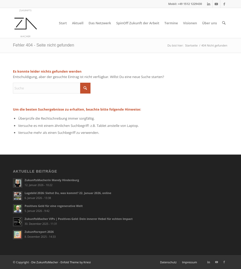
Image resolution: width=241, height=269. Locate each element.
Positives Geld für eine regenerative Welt (54, 206)
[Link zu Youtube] (216, 4)
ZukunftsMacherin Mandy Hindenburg (52, 180)
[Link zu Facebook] (224, 4)
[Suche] (224, 23)
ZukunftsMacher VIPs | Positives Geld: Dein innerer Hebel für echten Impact (79, 219)
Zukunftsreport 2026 (39, 232)
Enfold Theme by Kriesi (76, 262)
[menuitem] (63, 23)
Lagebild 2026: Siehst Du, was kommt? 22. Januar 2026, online (68, 193)
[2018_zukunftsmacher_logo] (25, 23)
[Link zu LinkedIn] (208, 4)
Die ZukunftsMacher (44, 262)
